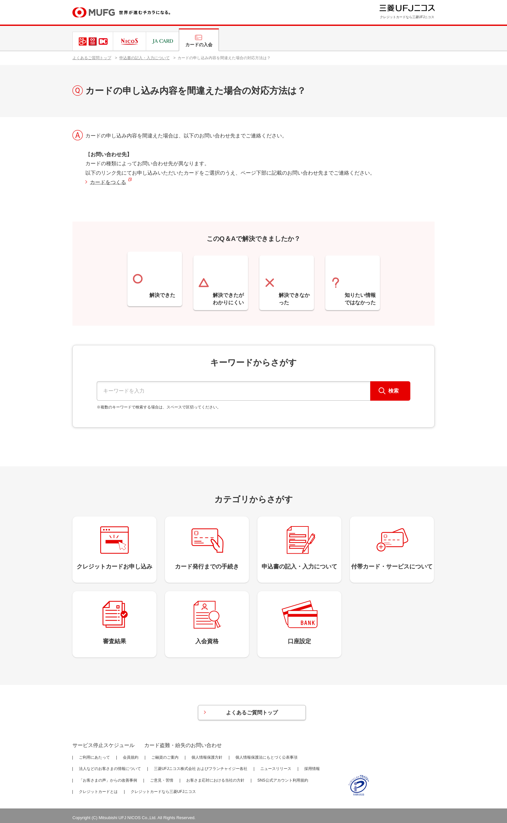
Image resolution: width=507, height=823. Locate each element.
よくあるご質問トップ (91, 58)
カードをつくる (108, 182)
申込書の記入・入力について (144, 58)
